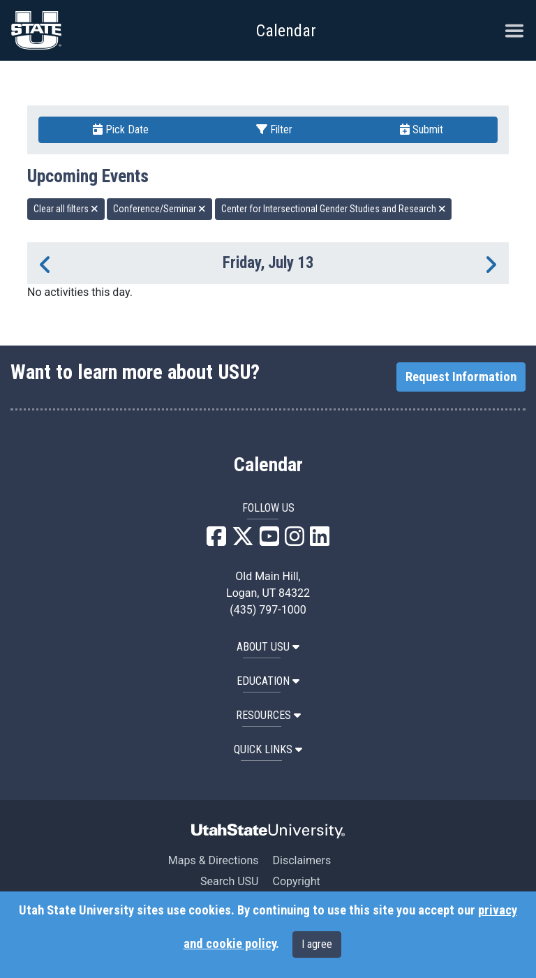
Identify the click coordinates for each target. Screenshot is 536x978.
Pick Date (121, 129)
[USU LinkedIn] (319, 540)
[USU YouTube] (269, 540)
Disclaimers (301, 860)
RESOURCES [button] (268, 715)
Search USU (229, 881)
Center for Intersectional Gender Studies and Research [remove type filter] (333, 208)
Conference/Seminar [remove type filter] (159, 208)
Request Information (460, 377)
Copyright (296, 881)
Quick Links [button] (268, 749)
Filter (274, 129)
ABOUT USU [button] (268, 646)
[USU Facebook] (216, 540)
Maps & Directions (213, 860)
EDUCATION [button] (268, 681)
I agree (317, 944)
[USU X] (243, 540)
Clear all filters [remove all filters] (66, 208)
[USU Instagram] (294, 540)
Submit (421, 129)
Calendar (268, 465)
